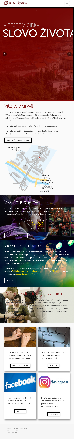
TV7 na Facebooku (11, 433)
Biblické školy (57, 271)
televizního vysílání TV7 (25, 274)
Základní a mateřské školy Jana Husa (26, 271)
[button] (67, 3)
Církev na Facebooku (12, 430)
